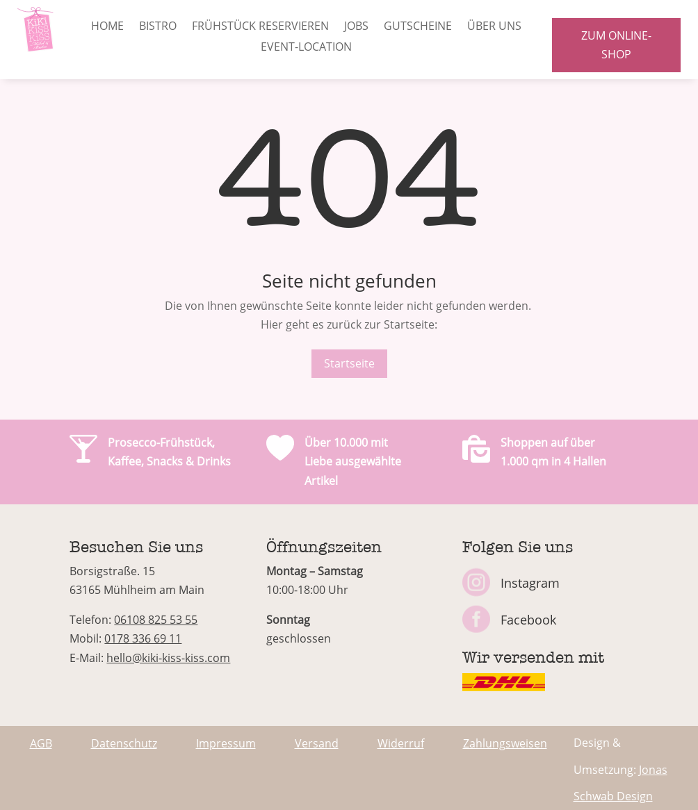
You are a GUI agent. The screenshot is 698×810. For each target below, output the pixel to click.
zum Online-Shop (616, 45)
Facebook (528, 619)
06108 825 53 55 (155, 619)
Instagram (530, 583)
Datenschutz (124, 743)
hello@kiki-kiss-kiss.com (168, 658)
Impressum (226, 743)
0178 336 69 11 (142, 638)
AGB (41, 743)
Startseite (349, 363)
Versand (317, 743)
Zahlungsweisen (505, 743)
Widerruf (401, 743)
